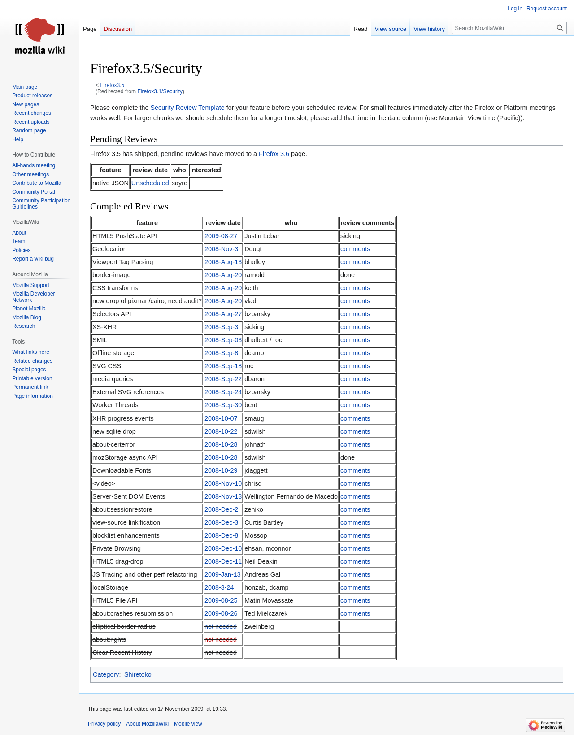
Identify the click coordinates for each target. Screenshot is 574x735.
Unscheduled (150, 183)
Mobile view (188, 724)
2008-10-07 (221, 418)
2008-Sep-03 (223, 340)
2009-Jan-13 (222, 574)
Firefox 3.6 (274, 153)
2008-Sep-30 (223, 405)
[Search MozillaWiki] (509, 28)
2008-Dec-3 (221, 522)
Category (106, 674)
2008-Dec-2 (221, 509)
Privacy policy (104, 724)
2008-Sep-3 (221, 327)
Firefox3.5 (112, 85)
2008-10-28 (221, 444)
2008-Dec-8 (221, 535)
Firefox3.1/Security (160, 91)
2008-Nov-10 (223, 483)
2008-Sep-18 (223, 366)
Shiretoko (138, 674)
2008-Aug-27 (223, 313)
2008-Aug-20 (223, 274)
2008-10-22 (221, 431)
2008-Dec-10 (223, 548)
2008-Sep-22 (223, 379)
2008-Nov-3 (221, 248)
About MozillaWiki (147, 724)
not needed (220, 626)
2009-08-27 (221, 235)
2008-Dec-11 (223, 561)
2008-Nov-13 (223, 496)
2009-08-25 (221, 600)
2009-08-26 (221, 613)
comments (355, 248)
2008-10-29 (221, 470)
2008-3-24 (219, 587)
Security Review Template (187, 107)
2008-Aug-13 (223, 261)
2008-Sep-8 (221, 353)
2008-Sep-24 (223, 392)
